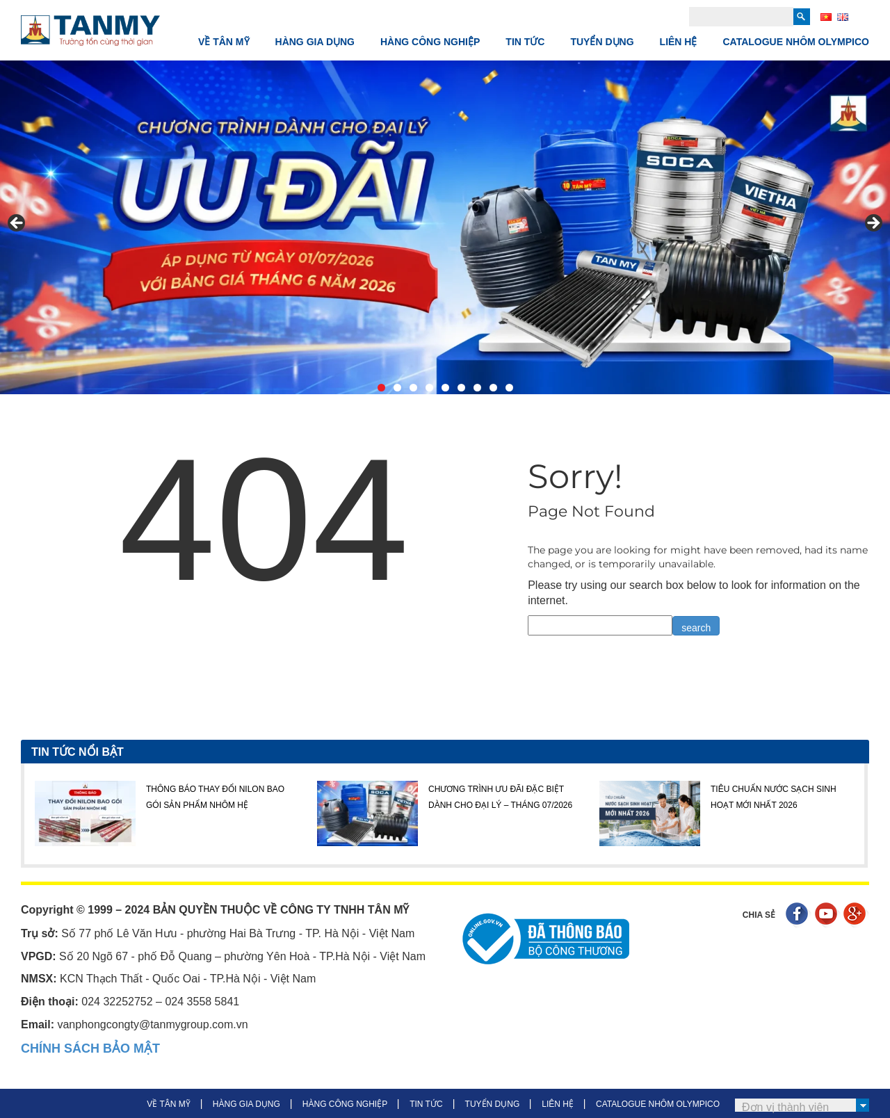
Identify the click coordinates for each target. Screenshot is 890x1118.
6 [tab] (461, 387)
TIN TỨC (524, 41)
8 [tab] (493, 387)
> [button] (872, 223)
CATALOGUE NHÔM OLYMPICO (795, 41)
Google (856, 915)
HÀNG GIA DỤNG (315, 41)
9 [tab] (509, 387)
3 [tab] (413, 387)
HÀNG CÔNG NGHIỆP (430, 41)
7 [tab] (477, 387)
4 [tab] (429, 387)
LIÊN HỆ (678, 41)
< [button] (17, 223)
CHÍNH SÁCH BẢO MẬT (90, 1048)
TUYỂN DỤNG (601, 41)
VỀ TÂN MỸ (224, 41)
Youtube (828, 915)
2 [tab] (397, 387)
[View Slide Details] (445, 227)
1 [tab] (381, 387)
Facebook (798, 915)
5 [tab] (445, 387)
